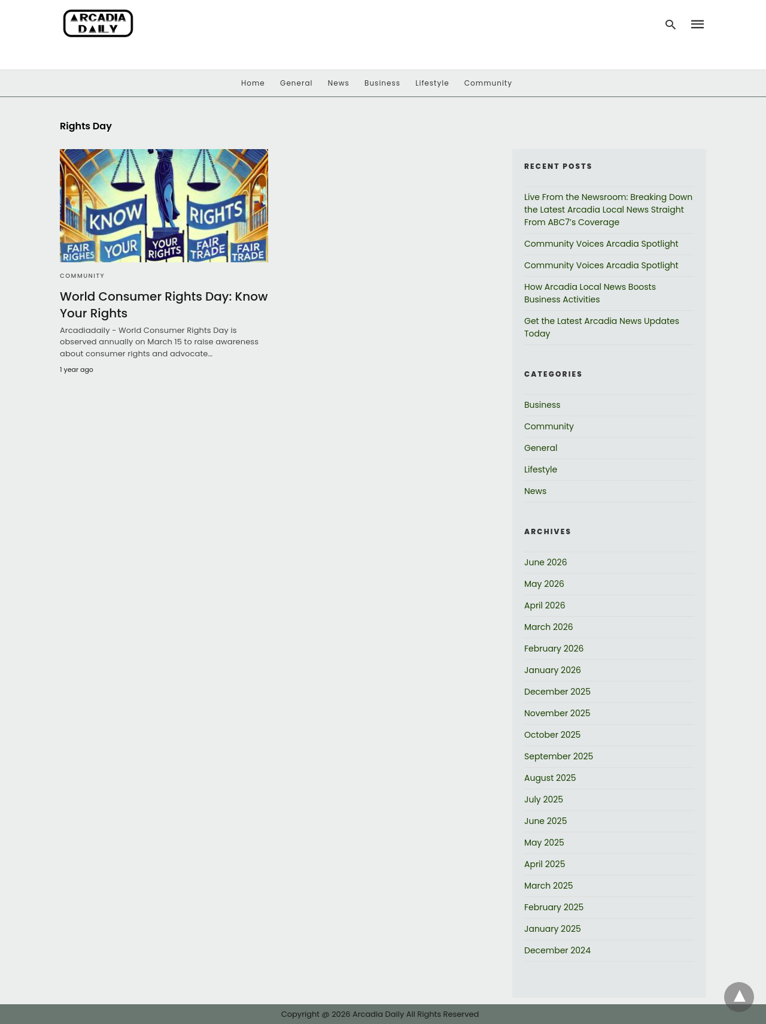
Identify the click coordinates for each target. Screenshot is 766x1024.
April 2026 (545, 605)
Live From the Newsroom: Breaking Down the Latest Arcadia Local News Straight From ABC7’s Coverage (608, 209)
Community (488, 83)
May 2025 (544, 843)
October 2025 (552, 735)
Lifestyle (432, 83)
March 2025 (548, 886)
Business (382, 83)
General (296, 83)
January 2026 (552, 670)
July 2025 (543, 799)
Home (253, 83)
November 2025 (557, 713)
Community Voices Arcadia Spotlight (601, 244)
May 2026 (544, 584)
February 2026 (553, 649)
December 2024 (557, 950)
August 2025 (550, 778)
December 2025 (557, 692)
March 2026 (548, 627)
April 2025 (544, 864)
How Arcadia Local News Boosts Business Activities (590, 293)
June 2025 (545, 821)
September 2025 (558, 756)
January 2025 (552, 929)
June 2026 (545, 562)
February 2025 (553, 907)
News (338, 83)
